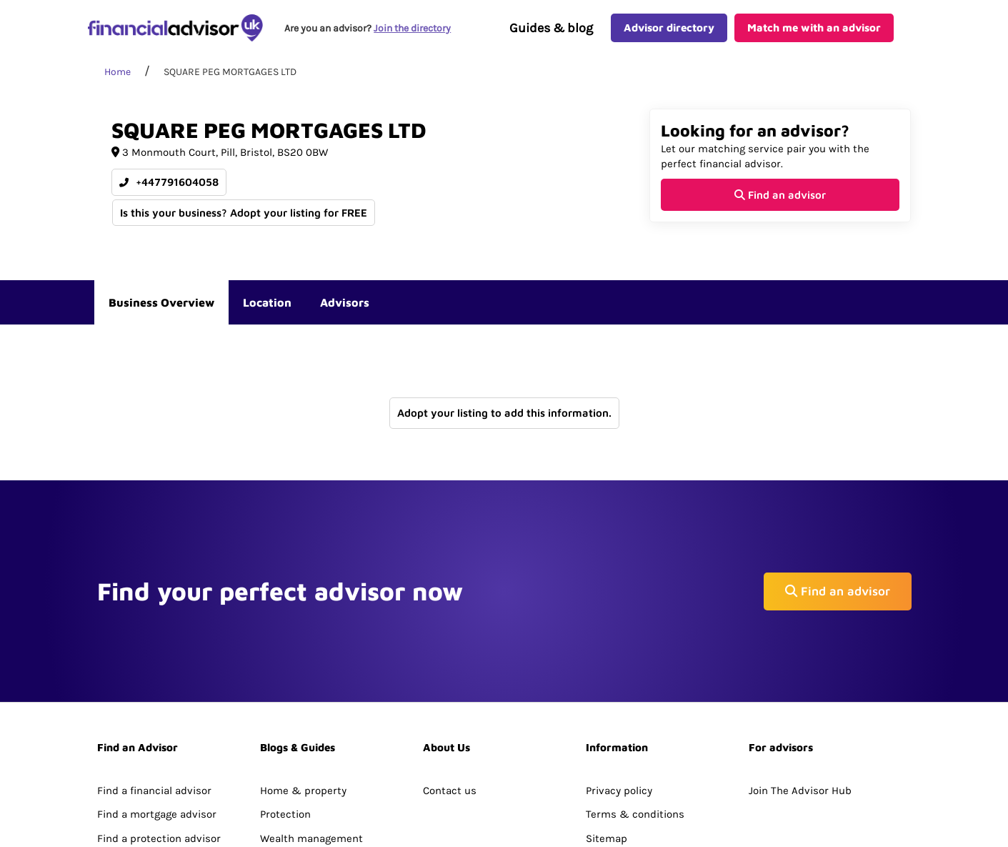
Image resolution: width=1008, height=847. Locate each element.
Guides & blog (551, 33)
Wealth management (311, 736)
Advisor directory (669, 32)
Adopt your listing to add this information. (504, 423)
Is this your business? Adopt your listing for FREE (244, 222)
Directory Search (138, 760)
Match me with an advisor (814, 32)
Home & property (303, 689)
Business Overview (161, 311)
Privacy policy (619, 689)
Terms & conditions (635, 712)
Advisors (344, 311)
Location (267, 311)
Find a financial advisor (154, 689)
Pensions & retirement (317, 760)
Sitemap (606, 736)
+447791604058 (169, 193)
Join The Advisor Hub (800, 689)
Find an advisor (780, 204)
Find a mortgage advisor (156, 712)
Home (117, 82)
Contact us (449, 689)
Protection (285, 712)
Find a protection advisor (159, 736)
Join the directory (414, 33)
